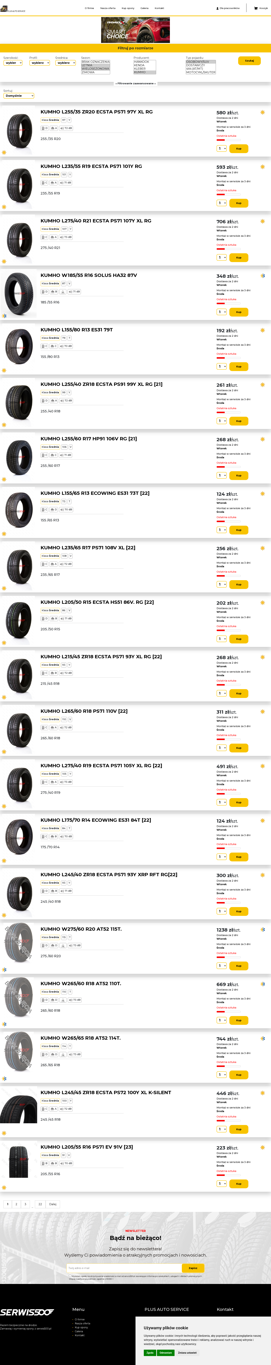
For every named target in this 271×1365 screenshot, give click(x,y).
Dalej (52, 1204)
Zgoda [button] (150, 1352)
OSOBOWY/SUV (201, 62)
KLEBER (145, 69)
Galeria (144, 8)
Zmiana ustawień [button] (187, 1352)
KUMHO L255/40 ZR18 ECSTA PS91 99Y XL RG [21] (102, 384)
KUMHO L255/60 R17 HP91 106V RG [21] (89, 439)
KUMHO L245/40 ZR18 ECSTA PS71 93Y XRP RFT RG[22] (109, 874)
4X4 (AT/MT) (201, 69)
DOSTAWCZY (201, 65)
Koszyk (261, 8)
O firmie (89, 8)
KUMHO (145, 72)
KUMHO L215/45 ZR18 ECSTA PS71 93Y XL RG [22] (101, 656)
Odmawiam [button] (166, 1352)
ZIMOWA (95, 72)
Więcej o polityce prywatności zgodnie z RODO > (91, 1279)
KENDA (145, 65)
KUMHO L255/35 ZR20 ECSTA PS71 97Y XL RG (97, 112)
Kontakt (159, 8)
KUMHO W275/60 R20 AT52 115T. (81, 929)
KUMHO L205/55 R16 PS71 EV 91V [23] (87, 1147)
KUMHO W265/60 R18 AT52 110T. (81, 983)
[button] (58, 30)
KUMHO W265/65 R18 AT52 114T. (81, 1038)
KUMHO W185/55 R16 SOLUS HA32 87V (89, 275)
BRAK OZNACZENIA (95, 62)
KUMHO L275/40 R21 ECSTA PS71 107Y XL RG (96, 221)
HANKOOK (145, 62)
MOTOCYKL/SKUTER (201, 72)
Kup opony (128, 8)
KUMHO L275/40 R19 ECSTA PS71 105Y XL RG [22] (101, 765)
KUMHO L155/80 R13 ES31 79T (77, 330)
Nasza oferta (107, 8)
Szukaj (249, 60)
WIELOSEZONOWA (95, 69)
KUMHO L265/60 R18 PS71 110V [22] (84, 711)
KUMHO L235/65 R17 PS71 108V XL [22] (88, 548)
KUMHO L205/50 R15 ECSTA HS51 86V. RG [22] (97, 602)
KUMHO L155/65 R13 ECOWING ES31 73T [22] (95, 493)
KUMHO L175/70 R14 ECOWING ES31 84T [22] (96, 820)
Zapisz (193, 1268)
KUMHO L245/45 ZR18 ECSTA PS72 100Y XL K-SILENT (106, 1092)
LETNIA (95, 65)
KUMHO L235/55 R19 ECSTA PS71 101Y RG (91, 166)
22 (40, 1204)
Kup (238, 148)
